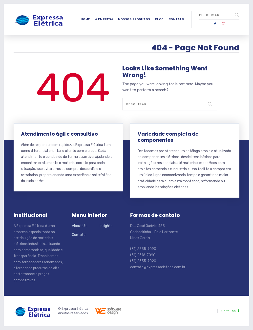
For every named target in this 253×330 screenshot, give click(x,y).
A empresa (104, 19)
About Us (79, 226)
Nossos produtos (134, 19)
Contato (176, 19)
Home (85, 19)
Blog (159, 19)
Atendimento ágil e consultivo (59, 133)
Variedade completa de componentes (168, 137)
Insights (106, 226)
